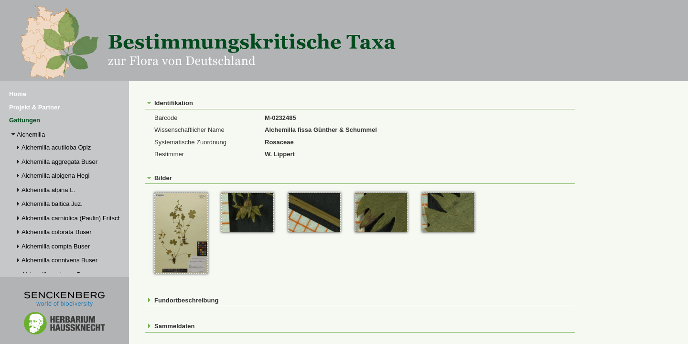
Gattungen (24, 120)
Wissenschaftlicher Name (189, 129)
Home (17, 93)
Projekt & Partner (34, 107)
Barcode (165, 117)
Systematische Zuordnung (190, 142)
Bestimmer (169, 154)
